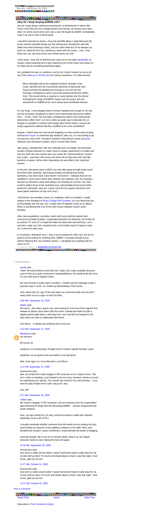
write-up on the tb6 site (38, 75)
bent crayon (30, 135)
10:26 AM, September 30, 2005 (35, 445)
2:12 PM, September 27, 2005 (35, 367)
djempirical (25, 333)
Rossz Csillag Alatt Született (56, 201)
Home (56, 497)
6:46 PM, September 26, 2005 (35, 300)
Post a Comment (22, 489)
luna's (87, 138)
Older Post (89, 497)
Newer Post (23, 497)
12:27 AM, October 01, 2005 (34, 464)
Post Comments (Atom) (42, 504)
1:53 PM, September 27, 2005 (35, 329)
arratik (23, 267)
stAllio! (23, 305)
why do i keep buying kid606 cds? (38, 21)
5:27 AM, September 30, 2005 (35, 395)
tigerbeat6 (83, 60)
